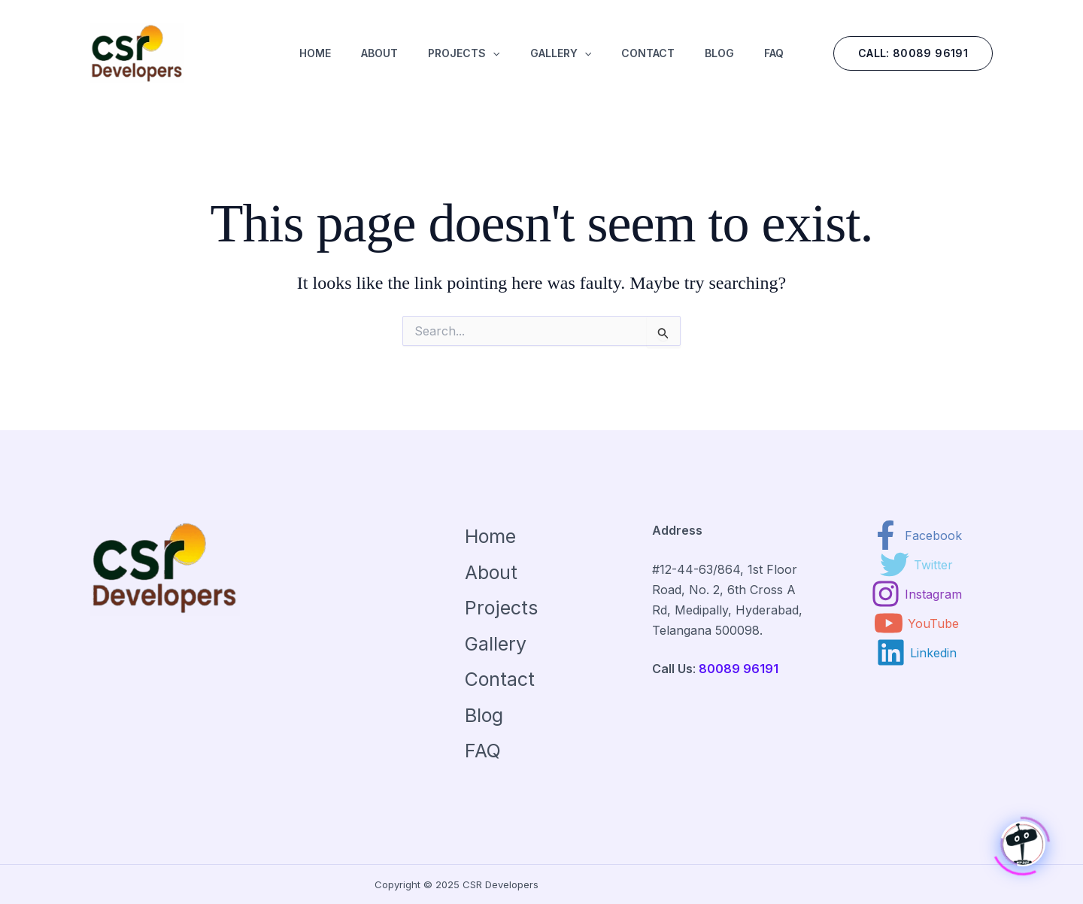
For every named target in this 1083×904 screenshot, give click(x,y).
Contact (500, 679)
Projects (501, 607)
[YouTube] (916, 623)
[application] (492, 59)
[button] (913, 53)
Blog (484, 715)
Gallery (495, 643)
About (491, 572)
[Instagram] (916, 593)
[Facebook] (916, 535)
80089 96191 (738, 668)
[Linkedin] (916, 652)
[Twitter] (916, 564)
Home (490, 536)
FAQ (483, 750)
